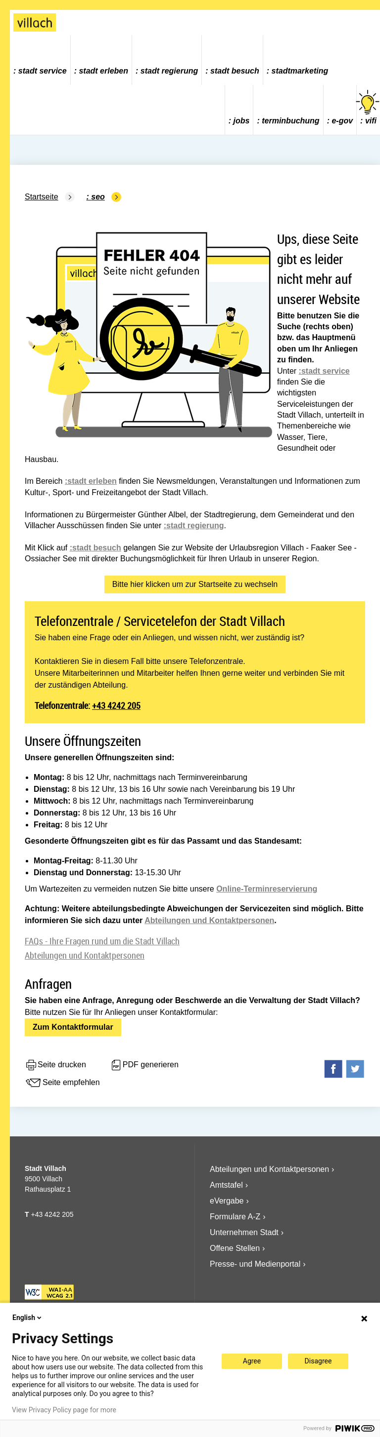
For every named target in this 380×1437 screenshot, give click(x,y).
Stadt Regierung (169, 71)
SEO (98, 197)
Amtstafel (226, 1185)
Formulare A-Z (235, 1216)
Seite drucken (55, 1065)
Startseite (41, 197)
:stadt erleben (91, 481)
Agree (252, 1361)
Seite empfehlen (62, 1083)
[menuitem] (40, 60)
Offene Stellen (235, 1248)
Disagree (318, 1361)
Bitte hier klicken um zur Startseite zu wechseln (195, 584)
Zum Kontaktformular (73, 1027)
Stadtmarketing (300, 71)
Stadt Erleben (103, 71)
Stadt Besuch (234, 71)
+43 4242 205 (116, 705)
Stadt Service (42, 71)
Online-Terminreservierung (266, 889)
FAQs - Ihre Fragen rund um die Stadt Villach (102, 941)
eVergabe (227, 1201)
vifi (368, 107)
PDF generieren (144, 1065)
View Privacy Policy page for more (64, 1410)
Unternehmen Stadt (244, 1232)
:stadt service (324, 371)
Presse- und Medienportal (255, 1264)
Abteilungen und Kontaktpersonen (209, 920)
